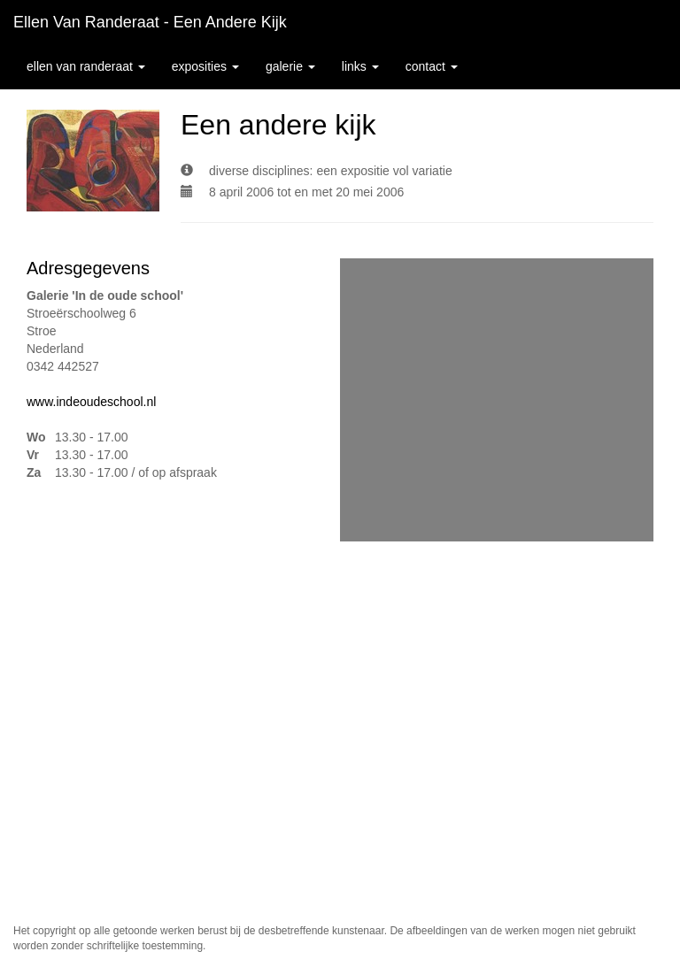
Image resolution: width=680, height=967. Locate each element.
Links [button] (360, 66)
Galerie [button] (290, 66)
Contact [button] (432, 66)
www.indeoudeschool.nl (91, 402)
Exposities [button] (205, 66)
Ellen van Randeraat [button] (86, 66)
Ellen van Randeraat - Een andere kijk (150, 22)
